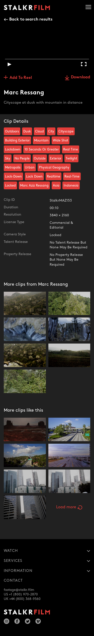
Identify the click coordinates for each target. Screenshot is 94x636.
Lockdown (12, 149)
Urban (30, 167)
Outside (40, 158)
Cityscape (65, 131)
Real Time (70, 149)
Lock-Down (13, 176)
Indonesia (71, 185)
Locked (10, 185)
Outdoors (12, 131)
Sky (7, 158)
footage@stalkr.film (19, 589)
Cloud (39, 131)
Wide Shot (60, 140)
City (51, 131)
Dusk (27, 131)
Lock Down (34, 176)
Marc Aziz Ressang (34, 185)
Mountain (41, 140)
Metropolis (13, 167)
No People (22, 158)
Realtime (53, 176)
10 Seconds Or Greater (42, 149)
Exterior (55, 158)
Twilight (71, 158)
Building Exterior (17, 140)
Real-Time (71, 176)
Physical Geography (54, 167)
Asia (56, 185)
